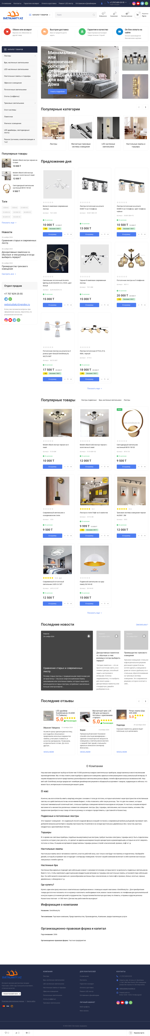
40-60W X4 (6, 217)
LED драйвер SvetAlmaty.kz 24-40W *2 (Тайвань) (65, 713)
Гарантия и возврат (87, 984)
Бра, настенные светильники (53, 980)
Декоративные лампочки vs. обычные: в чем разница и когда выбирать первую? (18, 254)
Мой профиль (85, 1007)
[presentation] (44, 72)
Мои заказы (84, 1011)
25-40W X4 (6, 212)
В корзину (52, 234)
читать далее (48, 751)
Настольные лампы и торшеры (54, 987)
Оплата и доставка (86, 987)
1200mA (5, 208)
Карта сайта (31, 1001)
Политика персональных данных (13, 1001)
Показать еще (9, 223)
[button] (76, 95)
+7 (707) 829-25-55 (117, 2)
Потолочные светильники (52, 995)
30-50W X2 (16, 212)
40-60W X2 (27, 212)
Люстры (46, 976)
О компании (84, 976)
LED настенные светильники (53, 984)
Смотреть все (9, 274)
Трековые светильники (51, 1003)
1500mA (14, 208)
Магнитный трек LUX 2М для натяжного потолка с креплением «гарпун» (102, 714)
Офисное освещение (50, 991)
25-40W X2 (24, 208)
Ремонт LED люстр (86, 991)
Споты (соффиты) (49, 999)
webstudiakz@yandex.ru (17, 304)
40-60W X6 (16, 217)
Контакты (83, 980)
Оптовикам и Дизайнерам (89, 995)
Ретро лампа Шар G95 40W (137, 712)
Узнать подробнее (57, 91)
